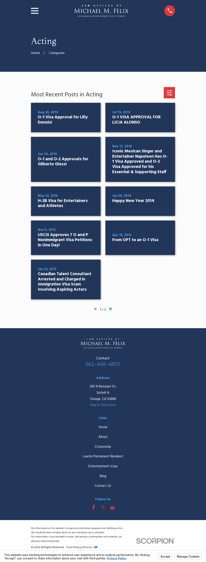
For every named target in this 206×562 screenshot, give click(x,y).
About (103, 437)
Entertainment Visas (103, 466)
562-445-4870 (103, 364)
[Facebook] (93, 507)
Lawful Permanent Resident (103, 456)
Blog (103, 476)
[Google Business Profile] (112, 507)
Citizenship (103, 447)
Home (103, 427)
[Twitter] (103, 507)
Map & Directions (103, 405)
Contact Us (103, 486)
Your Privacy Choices (81, 547)
